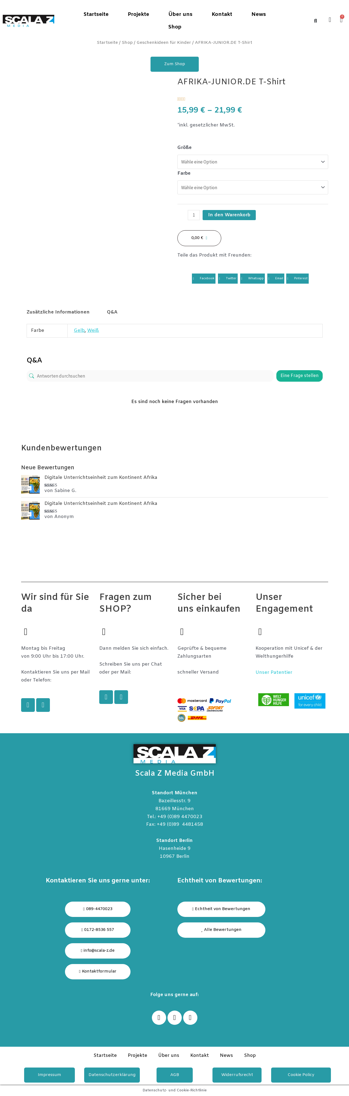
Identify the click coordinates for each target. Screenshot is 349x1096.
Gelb (79, 330)
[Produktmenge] (194, 215)
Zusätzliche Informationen (58, 312)
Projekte (138, 14)
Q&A (112, 312)
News (258, 14)
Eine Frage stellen (299, 376)
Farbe (184, 173)
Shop (174, 27)
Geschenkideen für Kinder (164, 42)
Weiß (93, 330)
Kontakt (222, 14)
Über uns (180, 14)
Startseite (96, 14)
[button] (221, 930)
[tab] (58, 312)
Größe (184, 148)
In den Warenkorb (229, 215)
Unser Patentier (274, 672)
